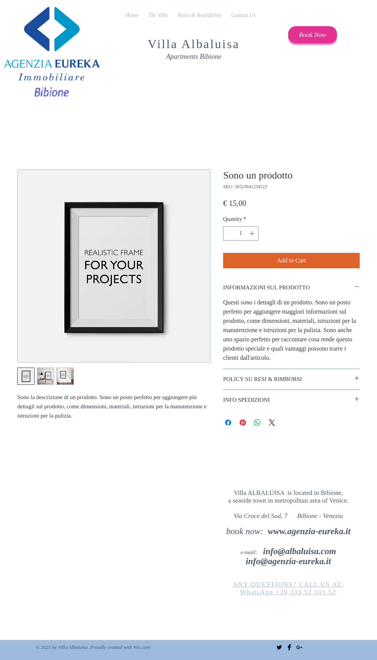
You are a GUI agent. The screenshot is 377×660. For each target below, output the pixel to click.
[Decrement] (229, 233)
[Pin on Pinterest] (242, 422)
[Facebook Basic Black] (289, 647)
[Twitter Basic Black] (279, 647)
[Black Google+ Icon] (299, 647)
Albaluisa (211, 44)
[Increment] (252, 233)
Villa (165, 44)
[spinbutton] (241, 233)
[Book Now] (312, 34)
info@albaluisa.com (299, 551)
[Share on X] (272, 422)
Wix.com (141, 647)
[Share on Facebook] (228, 422)
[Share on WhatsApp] (257, 422)
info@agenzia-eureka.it (288, 561)
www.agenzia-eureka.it (309, 531)
